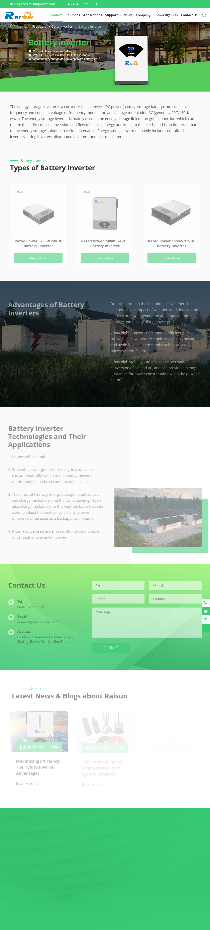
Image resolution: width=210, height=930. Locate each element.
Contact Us (189, 15)
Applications (92, 15)
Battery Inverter (90, 26)
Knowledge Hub (166, 15)
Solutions (73, 15)
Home (21, 26)
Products (56, 15)
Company (143, 15)
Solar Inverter (62, 26)
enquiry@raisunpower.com (34, 4)
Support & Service (119, 15)
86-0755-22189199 (85, 4)
